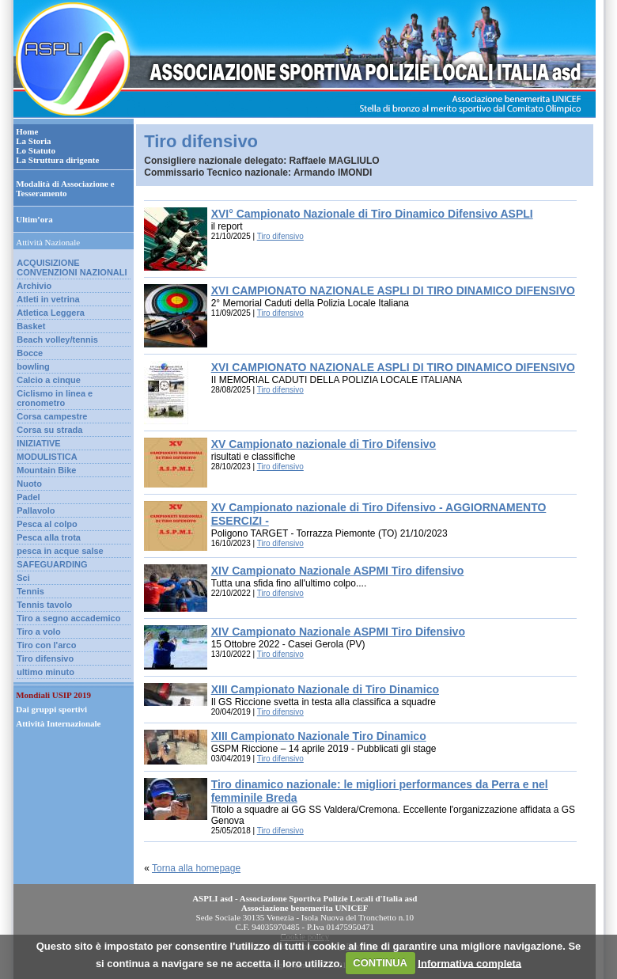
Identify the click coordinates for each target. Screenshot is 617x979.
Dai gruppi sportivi (51, 709)
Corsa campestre (52, 416)
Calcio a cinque (49, 380)
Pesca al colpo (47, 524)
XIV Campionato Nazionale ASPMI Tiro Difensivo (338, 631)
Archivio (34, 285)
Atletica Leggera (51, 312)
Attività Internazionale (58, 723)
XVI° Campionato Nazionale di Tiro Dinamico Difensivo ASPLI (372, 213)
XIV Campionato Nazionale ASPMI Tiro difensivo (337, 570)
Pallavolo (36, 510)
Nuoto (29, 483)
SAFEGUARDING (52, 564)
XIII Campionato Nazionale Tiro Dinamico (318, 736)
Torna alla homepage (196, 868)
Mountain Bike (46, 470)
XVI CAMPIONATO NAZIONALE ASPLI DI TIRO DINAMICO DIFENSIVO (393, 290)
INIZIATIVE (38, 443)
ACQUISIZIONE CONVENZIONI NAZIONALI (72, 267)
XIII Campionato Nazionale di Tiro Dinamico (325, 689)
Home (27, 131)
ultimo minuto (45, 672)
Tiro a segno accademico (68, 618)
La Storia (33, 141)
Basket (31, 326)
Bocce (30, 353)
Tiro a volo (38, 631)
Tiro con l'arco (46, 645)
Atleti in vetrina (48, 299)
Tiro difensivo (45, 658)
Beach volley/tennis (57, 339)
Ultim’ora (34, 219)
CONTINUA (380, 963)
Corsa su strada (49, 429)
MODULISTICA (47, 456)
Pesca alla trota (49, 537)
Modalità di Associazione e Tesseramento (65, 188)
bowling (33, 366)
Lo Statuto (35, 150)
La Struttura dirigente (57, 160)
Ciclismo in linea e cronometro (55, 398)
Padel (28, 497)
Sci (23, 577)
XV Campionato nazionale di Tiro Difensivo (323, 444)
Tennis (30, 591)
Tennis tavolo (44, 604)
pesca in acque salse (60, 551)
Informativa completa (469, 963)
